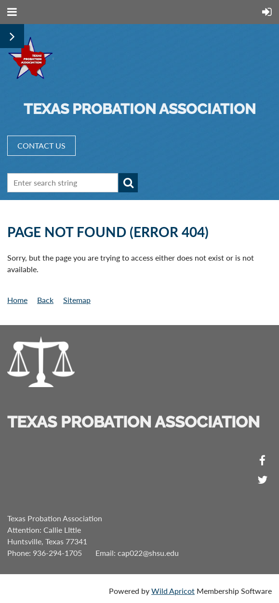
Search (128, 182)
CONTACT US (41, 145)
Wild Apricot (173, 590)
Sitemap (77, 299)
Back (45, 299)
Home (17, 299)
